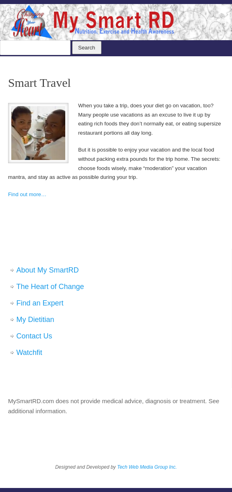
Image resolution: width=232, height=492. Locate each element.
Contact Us (34, 336)
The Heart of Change (50, 287)
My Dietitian (35, 320)
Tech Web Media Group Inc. (147, 467)
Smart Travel (39, 82)
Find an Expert (40, 303)
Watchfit (29, 352)
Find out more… (27, 194)
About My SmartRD (48, 270)
